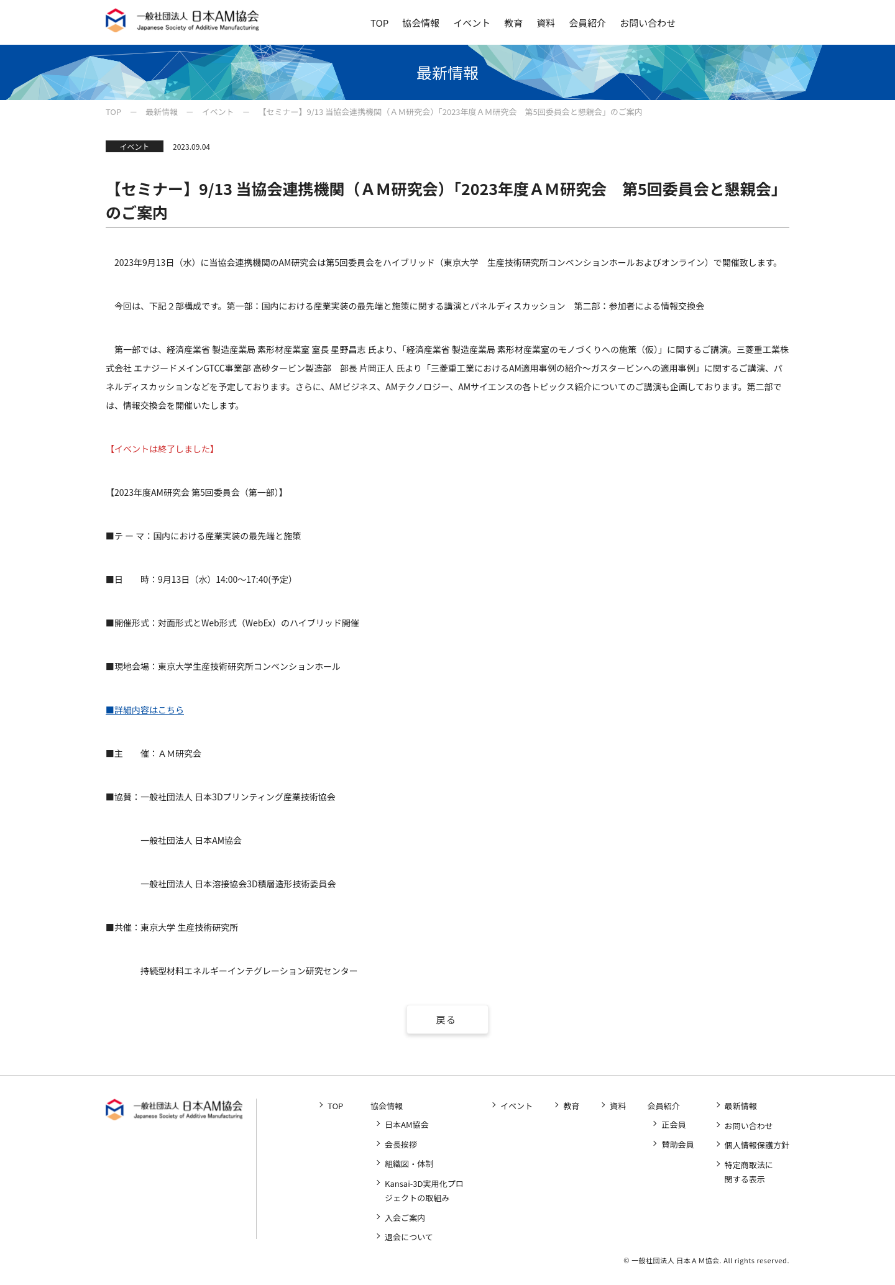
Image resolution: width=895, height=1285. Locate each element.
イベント (471, 22)
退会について (409, 1237)
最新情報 (741, 1106)
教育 (513, 22)
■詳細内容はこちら (145, 709)
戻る (446, 1019)
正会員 (674, 1124)
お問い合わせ (648, 22)
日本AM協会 (407, 1124)
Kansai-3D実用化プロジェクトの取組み (424, 1191)
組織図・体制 (409, 1163)
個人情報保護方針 (757, 1145)
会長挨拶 (401, 1144)
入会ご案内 (405, 1217)
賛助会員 (678, 1144)
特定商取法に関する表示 (749, 1171)
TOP (379, 22)
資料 (545, 22)
